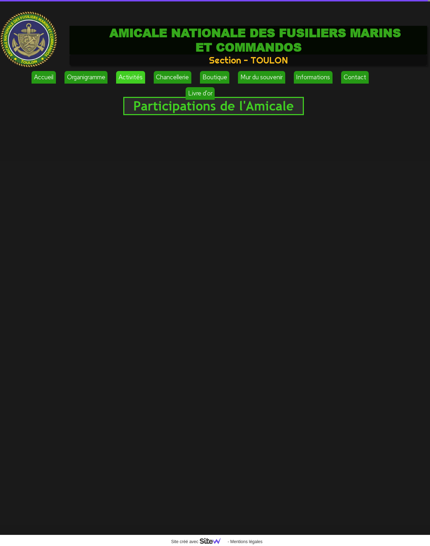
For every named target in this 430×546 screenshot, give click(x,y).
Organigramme (86, 77)
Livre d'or (200, 93)
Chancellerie (172, 77)
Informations (313, 77)
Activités (131, 77)
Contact (355, 77)
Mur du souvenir (261, 77)
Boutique (214, 77)
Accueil (43, 77)
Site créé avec (198, 541)
